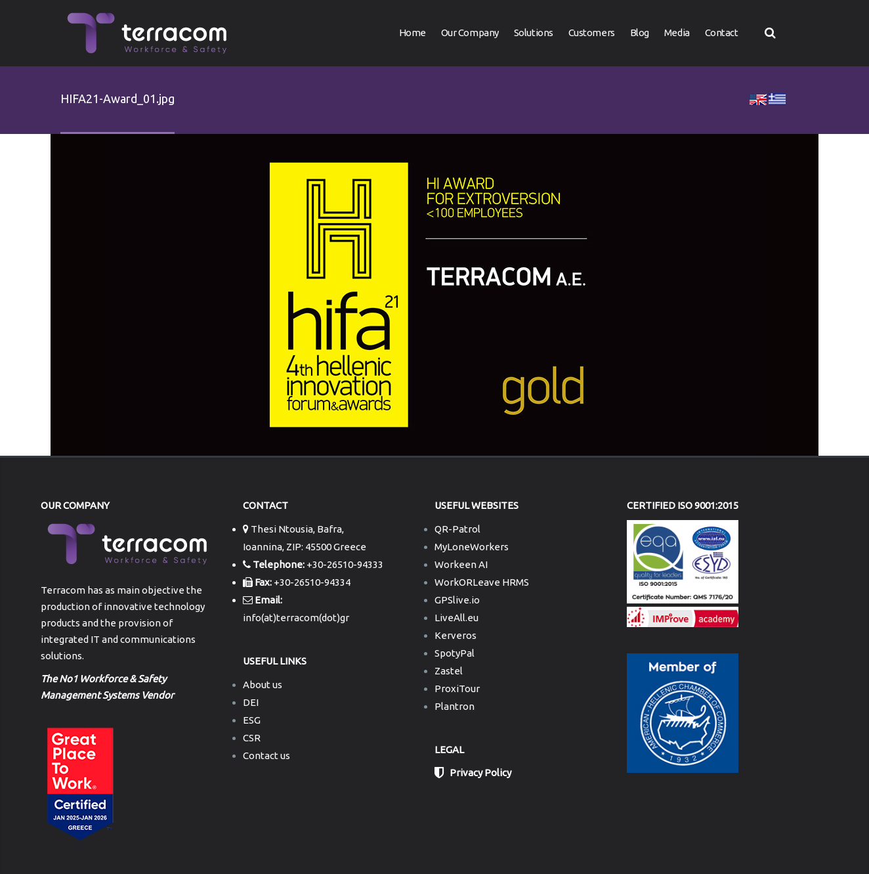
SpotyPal (454, 653)
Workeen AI (461, 564)
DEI (251, 702)
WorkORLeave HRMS (481, 582)
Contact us (266, 755)
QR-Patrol (457, 529)
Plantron (454, 706)
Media (677, 32)
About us (262, 684)
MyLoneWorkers (471, 546)
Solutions (533, 32)
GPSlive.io (457, 599)
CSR (252, 737)
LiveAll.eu (456, 617)
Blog (639, 32)
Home (412, 32)
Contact (721, 32)
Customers (591, 32)
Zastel (448, 670)
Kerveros (455, 635)
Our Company (470, 32)
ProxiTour (457, 688)
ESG (252, 720)
